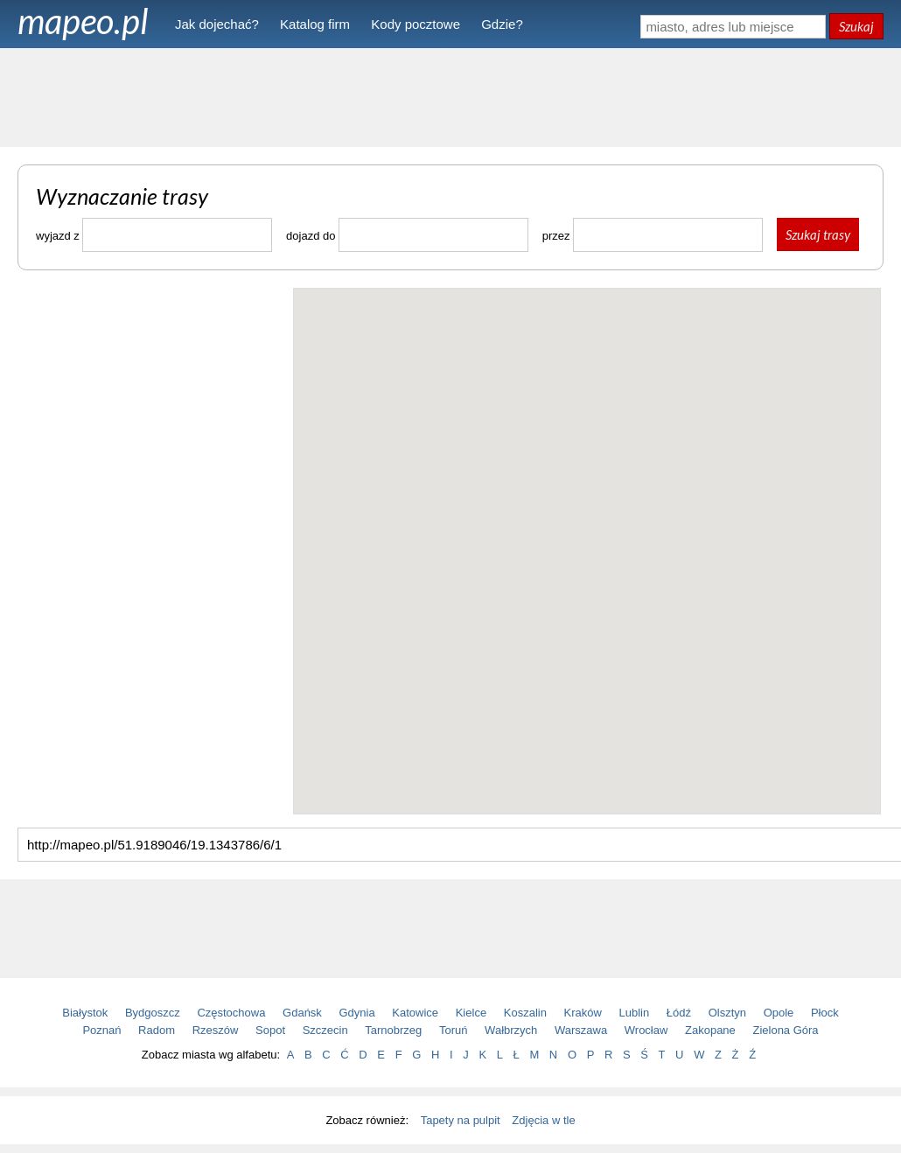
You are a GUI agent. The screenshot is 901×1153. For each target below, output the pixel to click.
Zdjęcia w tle (543, 1120)
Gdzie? (502, 24)
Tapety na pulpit (460, 1120)
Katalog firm (315, 24)
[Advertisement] (450, 96)
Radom (156, 1030)
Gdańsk (302, 1012)
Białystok (85, 1012)
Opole (779, 1012)
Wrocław (646, 1030)
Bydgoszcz (152, 1012)
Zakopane (710, 1030)
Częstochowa (231, 1012)
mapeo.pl (83, 21)
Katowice (415, 1012)
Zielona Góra (785, 1030)
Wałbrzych (511, 1030)
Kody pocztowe (415, 24)
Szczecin (325, 1030)
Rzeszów (215, 1030)
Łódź (679, 1012)
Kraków (583, 1012)
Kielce (471, 1012)
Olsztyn (727, 1012)
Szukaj (856, 26)
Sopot (270, 1030)
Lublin (634, 1012)
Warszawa (581, 1030)
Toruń (453, 1030)
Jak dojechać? (217, 24)
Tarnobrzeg (393, 1030)
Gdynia (357, 1012)
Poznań (101, 1030)
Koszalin (525, 1012)
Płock (825, 1012)
